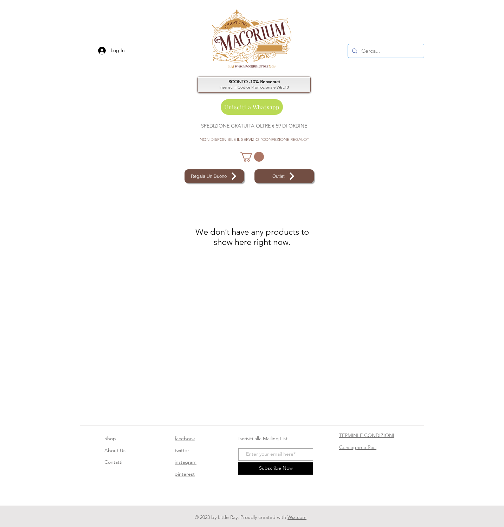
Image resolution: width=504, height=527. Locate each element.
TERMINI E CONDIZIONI (366, 435)
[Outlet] (284, 176)
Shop (110, 438)
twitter (182, 450)
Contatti (113, 462)
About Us (114, 450)
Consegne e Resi (357, 447)
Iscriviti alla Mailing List (263, 438)
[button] (252, 157)
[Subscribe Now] (275, 468)
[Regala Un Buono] (214, 176)
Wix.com (296, 517)
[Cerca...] (385, 51)
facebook (185, 438)
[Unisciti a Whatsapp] (252, 107)
